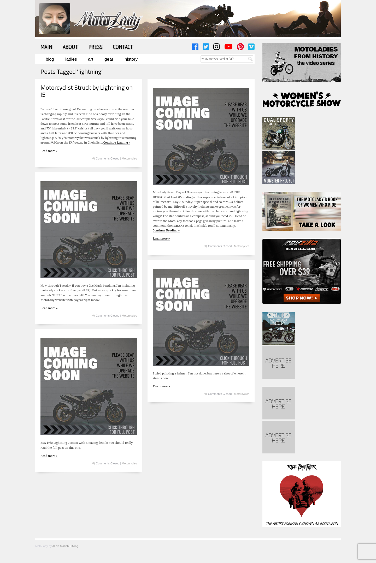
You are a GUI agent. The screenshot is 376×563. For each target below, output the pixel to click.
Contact (123, 46)
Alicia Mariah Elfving (65, 546)
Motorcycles (129, 158)
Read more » (49, 151)
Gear (108, 59)
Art (90, 59)
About (70, 46)
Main (46, 46)
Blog (50, 59)
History (131, 59)
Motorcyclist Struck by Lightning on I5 (86, 91)
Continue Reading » (116, 142)
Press (95, 46)
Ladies (71, 59)
